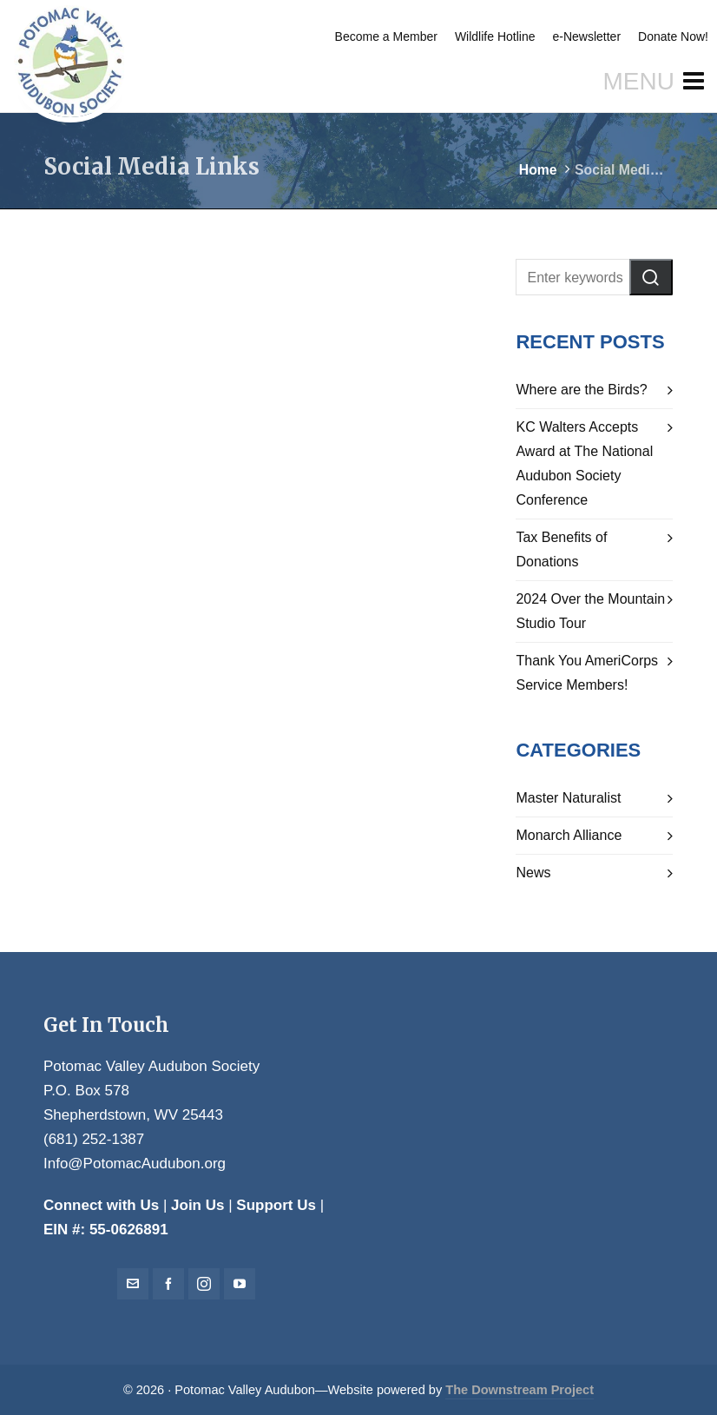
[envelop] (132, 1283)
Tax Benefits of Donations (561, 549)
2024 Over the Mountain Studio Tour (590, 611)
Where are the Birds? (581, 389)
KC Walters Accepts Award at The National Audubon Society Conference (584, 463)
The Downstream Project (519, 1390)
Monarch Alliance (569, 835)
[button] (651, 277)
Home (538, 169)
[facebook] (168, 1283)
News (533, 872)
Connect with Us (101, 1205)
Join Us (197, 1205)
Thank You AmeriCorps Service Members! (587, 672)
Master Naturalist (568, 797)
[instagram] (204, 1283)
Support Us (276, 1205)
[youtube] (239, 1283)
